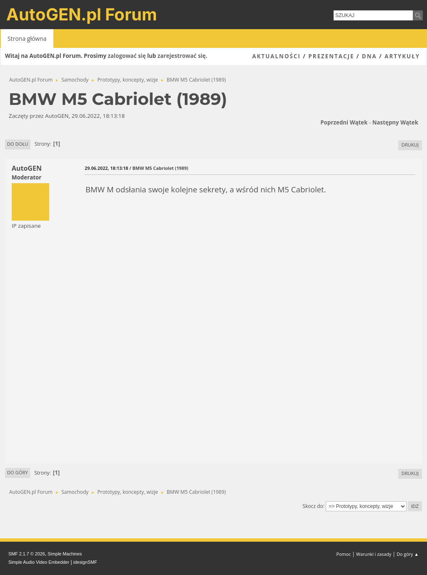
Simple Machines (65, 553)
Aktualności (276, 56)
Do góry (17, 472)
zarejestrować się (182, 56)
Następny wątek (395, 122)
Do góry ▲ (408, 554)
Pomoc (344, 554)
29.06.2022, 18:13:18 (106, 168)
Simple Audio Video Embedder (38, 562)
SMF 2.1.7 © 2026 (26, 553)
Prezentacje (331, 56)
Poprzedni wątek (343, 122)
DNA (369, 56)
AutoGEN (27, 168)
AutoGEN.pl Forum (81, 14)
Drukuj (410, 145)
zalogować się (127, 56)
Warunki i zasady (373, 554)
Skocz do (313, 505)
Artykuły (402, 56)
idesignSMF (85, 562)
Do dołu (17, 144)
